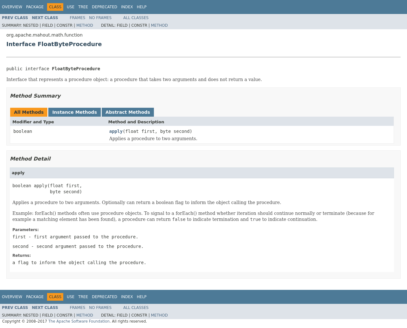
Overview (12, 7)
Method (84, 25)
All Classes (135, 18)
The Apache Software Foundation (79, 321)
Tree (83, 7)
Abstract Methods (128, 112)
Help (142, 7)
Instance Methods (74, 112)
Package (35, 7)
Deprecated (104, 7)
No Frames (100, 18)
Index (127, 7)
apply (116, 131)
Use (70, 7)
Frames (78, 18)
